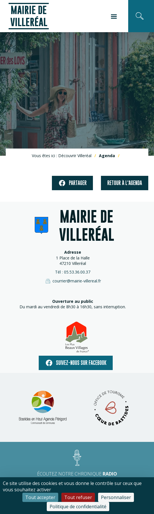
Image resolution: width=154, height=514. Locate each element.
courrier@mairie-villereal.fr (73, 281)
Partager (72, 183)
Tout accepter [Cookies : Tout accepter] (40, 497)
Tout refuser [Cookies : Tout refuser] (78, 497)
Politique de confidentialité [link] (78, 506)
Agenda (107, 155)
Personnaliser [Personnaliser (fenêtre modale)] (116, 497)
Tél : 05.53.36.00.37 (72, 272)
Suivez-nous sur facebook (75, 363)
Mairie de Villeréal (28, 16)
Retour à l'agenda (124, 183)
